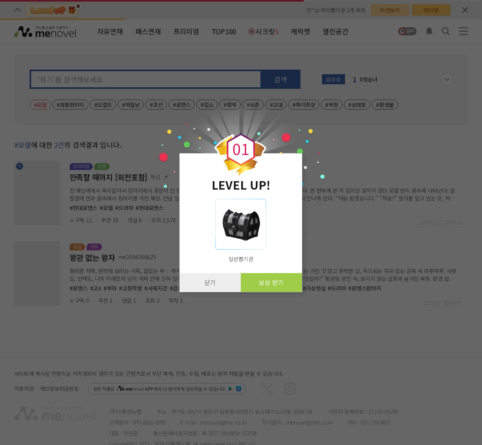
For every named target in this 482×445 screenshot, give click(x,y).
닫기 (210, 282)
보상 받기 (271, 282)
